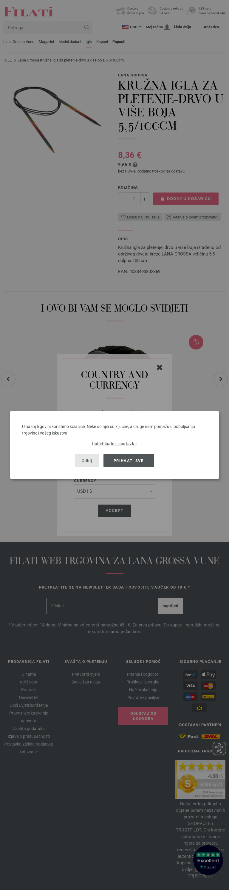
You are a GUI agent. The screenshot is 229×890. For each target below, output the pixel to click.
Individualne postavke (114, 443)
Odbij (87, 460)
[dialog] (114, 445)
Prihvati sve (129, 460)
